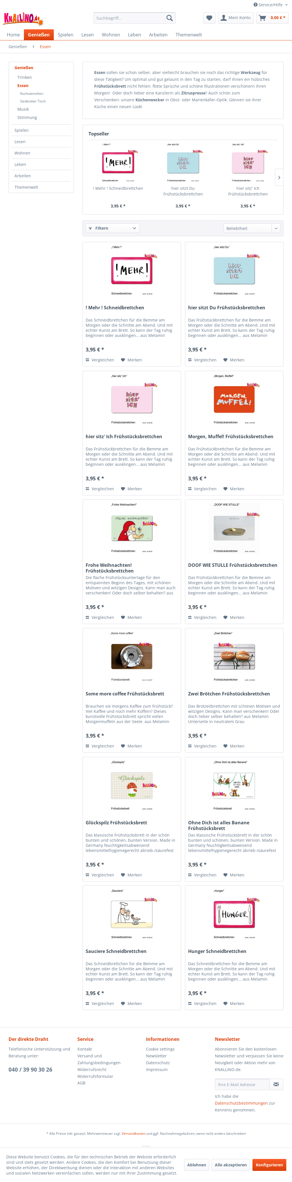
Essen (22, 85)
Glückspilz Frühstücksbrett (116, 823)
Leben (20, 164)
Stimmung (27, 117)
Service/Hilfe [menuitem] (269, 4)
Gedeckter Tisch (33, 101)
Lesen (20, 141)
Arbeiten (23, 175)
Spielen (22, 130)
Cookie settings (160, 1049)
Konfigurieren (269, 1164)
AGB (81, 1083)
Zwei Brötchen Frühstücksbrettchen (229, 694)
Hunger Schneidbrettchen (217, 951)
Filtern (98, 228)
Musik (23, 109)
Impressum (157, 1069)
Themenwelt (26, 187)
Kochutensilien (31, 93)
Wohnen (22, 153)
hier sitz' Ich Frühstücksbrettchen (248, 191)
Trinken (24, 77)
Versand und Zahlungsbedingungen (99, 1059)
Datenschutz (158, 1062)
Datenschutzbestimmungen (241, 1103)
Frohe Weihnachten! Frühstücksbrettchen (110, 568)
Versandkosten (133, 1133)
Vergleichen (100, 360)
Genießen (24, 67)
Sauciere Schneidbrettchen (116, 951)
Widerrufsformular (95, 1076)
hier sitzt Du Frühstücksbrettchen (183, 191)
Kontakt (84, 1049)
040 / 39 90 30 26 (30, 1069)
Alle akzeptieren (231, 1164)
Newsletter (156, 1056)
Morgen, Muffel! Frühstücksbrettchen (231, 437)
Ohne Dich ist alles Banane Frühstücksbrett (218, 825)
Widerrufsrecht (91, 1069)
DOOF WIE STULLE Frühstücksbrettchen (232, 565)
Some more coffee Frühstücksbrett (125, 694)
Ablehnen (196, 1164)
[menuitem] (134, 18)
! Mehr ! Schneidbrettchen (118, 188)
